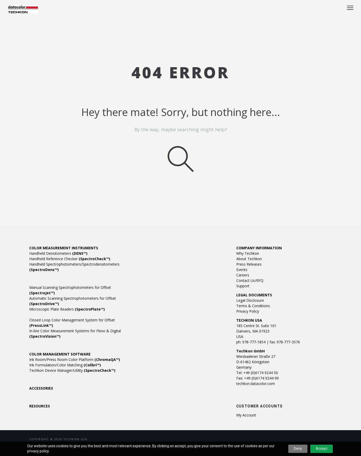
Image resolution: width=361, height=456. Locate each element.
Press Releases (249, 264)
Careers (242, 275)
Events (241, 269)
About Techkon (249, 258)
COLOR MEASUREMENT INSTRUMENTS (63, 247)
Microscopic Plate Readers (67, 309)
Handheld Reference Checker (69, 258)
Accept (321, 448)
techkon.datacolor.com (255, 383)
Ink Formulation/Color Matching (65, 364)
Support (242, 285)
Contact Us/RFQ (249, 280)
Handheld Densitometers (58, 253)
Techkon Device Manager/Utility (72, 370)
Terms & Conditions (253, 305)
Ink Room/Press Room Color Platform (74, 359)
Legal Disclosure (250, 300)
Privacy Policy (247, 311)
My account (246, 415)
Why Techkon (247, 253)
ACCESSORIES (41, 388)
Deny (298, 448)
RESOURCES (39, 406)
